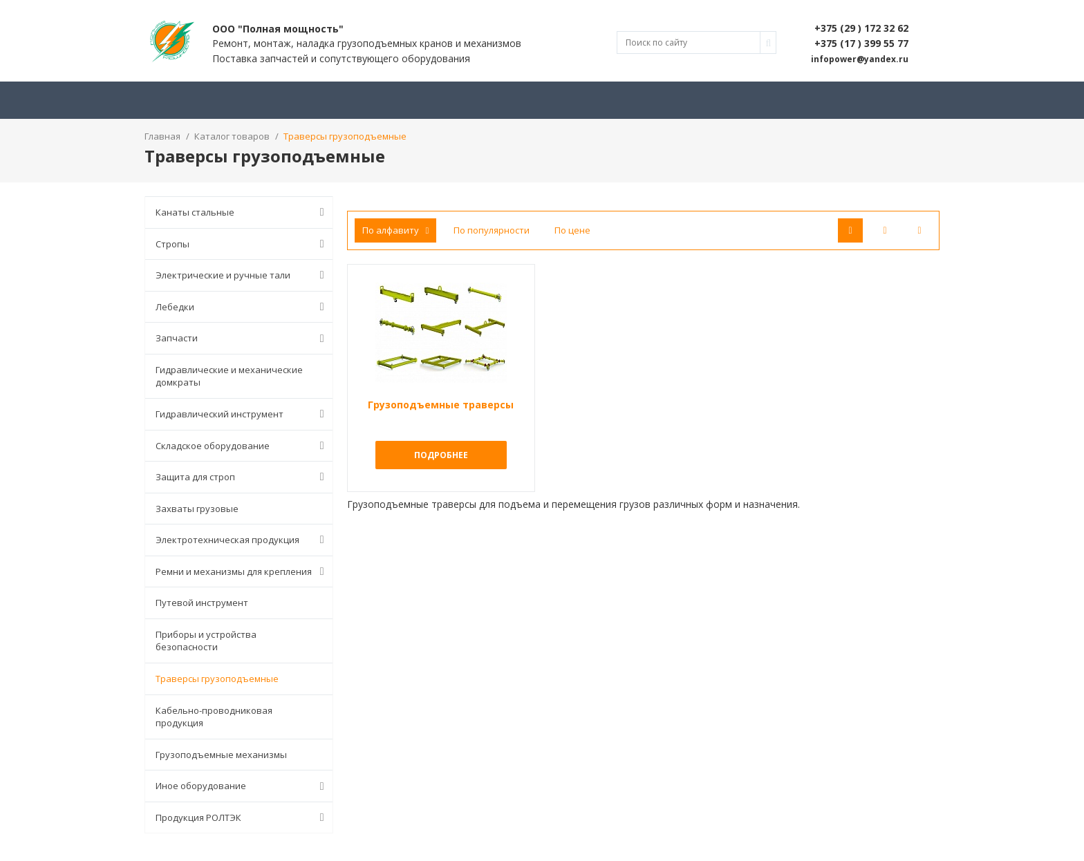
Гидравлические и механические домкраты (229, 376)
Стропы (243, 244)
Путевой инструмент (202, 602)
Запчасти (243, 339)
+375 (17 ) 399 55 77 (861, 43)
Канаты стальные (243, 212)
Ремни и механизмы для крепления (243, 571)
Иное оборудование (243, 786)
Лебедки (243, 307)
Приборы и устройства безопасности (206, 641)
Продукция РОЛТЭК (243, 817)
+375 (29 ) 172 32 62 (861, 28)
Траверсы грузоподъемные (217, 678)
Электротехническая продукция (243, 540)
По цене (572, 230)
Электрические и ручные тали (243, 275)
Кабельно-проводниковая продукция (214, 717)
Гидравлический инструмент (243, 414)
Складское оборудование (243, 446)
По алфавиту (395, 230)
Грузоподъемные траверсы (441, 404)
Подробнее (441, 455)
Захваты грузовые (197, 508)
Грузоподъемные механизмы (221, 754)
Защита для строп (243, 477)
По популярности (492, 230)
